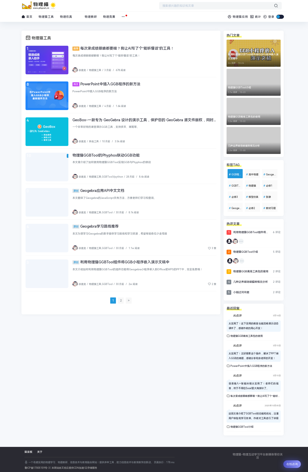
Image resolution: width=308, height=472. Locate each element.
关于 (39, 451)
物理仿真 (66, 16)
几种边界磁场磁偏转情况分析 (244, 145)
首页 (27, 17)
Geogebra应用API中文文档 (98, 190)
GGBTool (107, 176)
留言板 (28, 451)
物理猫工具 (46, 16)
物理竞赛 (109, 16)
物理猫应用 (238, 16)
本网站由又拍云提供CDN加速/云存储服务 (74, 467)
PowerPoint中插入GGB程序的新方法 (106, 84)
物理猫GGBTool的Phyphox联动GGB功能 (106, 155)
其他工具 (94, 141)
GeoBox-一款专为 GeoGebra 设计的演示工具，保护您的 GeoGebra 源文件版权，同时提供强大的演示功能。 (161, 120)
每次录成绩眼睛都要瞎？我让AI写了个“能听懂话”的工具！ (123, 48)
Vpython (118, 176)
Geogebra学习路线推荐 (95, 226)
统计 (255, 17)
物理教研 (91, 16)
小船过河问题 (238, 292)
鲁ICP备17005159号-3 (37, 467)
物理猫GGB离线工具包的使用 (244, 116)
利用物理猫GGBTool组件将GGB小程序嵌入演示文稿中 (120, 262)
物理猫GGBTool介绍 (239, 87)
